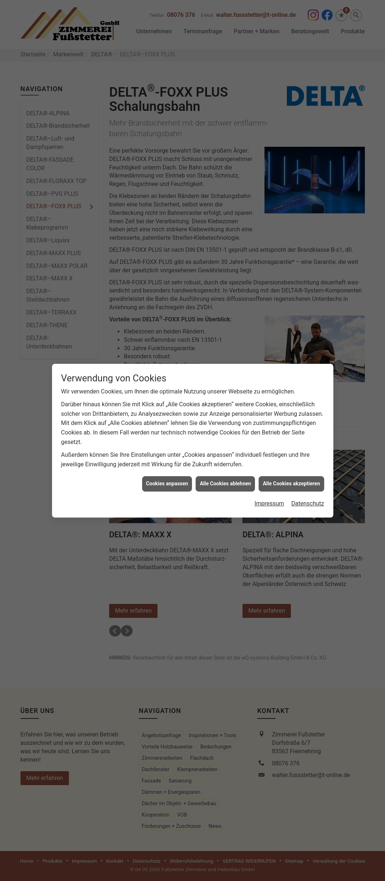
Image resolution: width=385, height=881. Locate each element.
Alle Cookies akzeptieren (291, 471)
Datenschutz (307, 491)
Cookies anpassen (167, 471)
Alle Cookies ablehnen (225, 471)
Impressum (269, 491)
